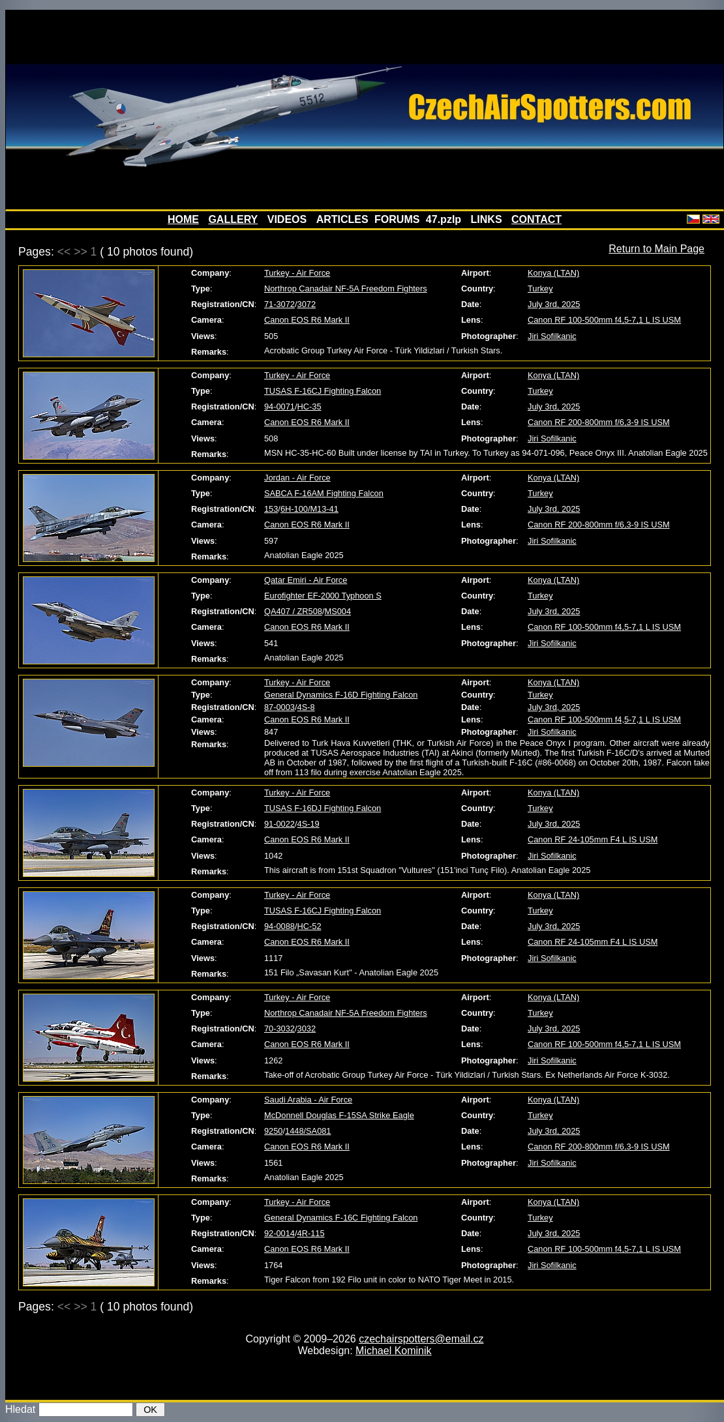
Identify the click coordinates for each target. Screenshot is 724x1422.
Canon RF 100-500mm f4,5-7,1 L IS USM (604, 320)
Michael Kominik (393, 1350)
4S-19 (308, 824)
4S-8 (306, 707)
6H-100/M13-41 (309, 509)
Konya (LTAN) (553, 273)
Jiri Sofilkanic (552, 336)
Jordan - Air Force (297, 477)
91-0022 (279, 824)
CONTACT (536, 219)
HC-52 (309, 926)
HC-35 (309, 406)
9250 (273, 1131)
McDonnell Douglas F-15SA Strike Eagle (339, 1115)
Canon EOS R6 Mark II (307, 320)
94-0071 (279, 406)
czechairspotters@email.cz (421, 1338)
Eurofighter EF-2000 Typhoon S (323, 595)
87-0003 (279, 707)
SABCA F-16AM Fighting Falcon (324, 493)
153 (271, 509)
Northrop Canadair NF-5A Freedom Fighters (345, 288)
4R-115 (311, 1233)
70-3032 (279, 1028)
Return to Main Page (656, 248)
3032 (306, 1028)
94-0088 (279, 926)
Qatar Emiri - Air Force (305, 580)
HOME (183, 219)
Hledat (20, 1409)
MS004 (337, 611)
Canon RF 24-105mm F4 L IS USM (592, 839)
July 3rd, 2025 (554, 304)
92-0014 (279, 1233)
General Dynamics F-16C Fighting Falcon (340, 1217)
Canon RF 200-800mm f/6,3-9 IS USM (599, 422)
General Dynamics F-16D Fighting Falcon (340, 695)
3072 (306, 304)
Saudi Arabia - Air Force (308, 1099)
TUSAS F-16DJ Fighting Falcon (322, 808)
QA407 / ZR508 (293, 611)
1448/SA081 (308, 1131)
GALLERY (233, 219)
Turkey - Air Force (297, 273)
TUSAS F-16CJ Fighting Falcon (322, 391)
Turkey (540, 288)
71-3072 (279, 304)
